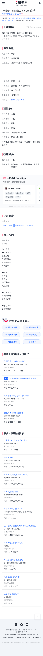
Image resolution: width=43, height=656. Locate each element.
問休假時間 (12, 327)
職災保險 (30, 225)
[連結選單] (3, 3)
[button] (11, 206)
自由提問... (33, 342)
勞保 (4, 225)
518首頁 (11, 18)
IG (16, 624)
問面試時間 (12, 335)
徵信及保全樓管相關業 (28, 18)
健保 (10, 225)
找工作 (17, 18)
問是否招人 (33, 335)
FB (21, 624)
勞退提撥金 (19, 225)
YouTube (27, 624)
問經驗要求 (33, 327)
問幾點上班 (12, 342)
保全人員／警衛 (17, 100)
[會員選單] (39, 3)
